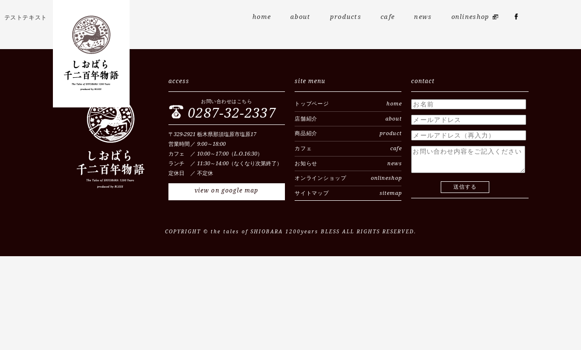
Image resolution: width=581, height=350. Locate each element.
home (261, 16)
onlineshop (470, 16)
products (345, 16)
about (300, 16)
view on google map (226, 190)
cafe (388, 16)
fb (516, 19)
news (423, 16)
